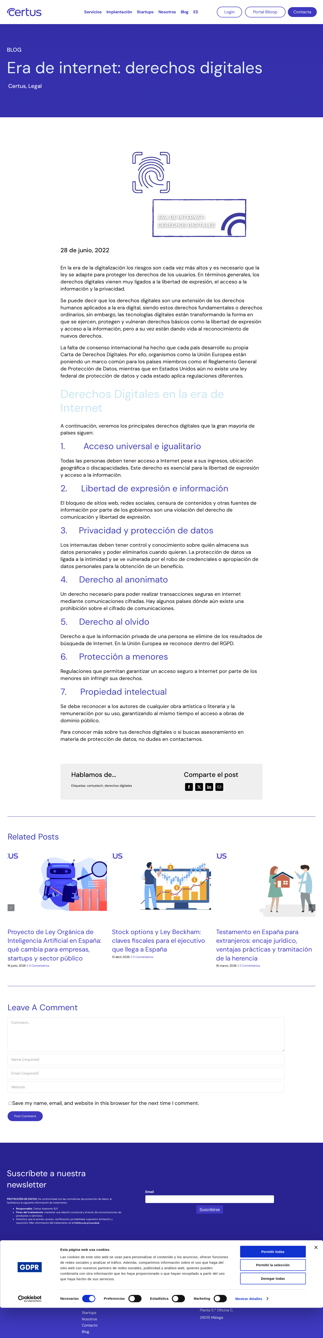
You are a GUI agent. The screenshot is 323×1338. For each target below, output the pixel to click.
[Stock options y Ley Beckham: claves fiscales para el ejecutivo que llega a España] (161, 850)
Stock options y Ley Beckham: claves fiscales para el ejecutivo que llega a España (158, 941)
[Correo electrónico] (219, 787)
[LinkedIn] (209, 787)
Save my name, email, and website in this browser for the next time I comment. (105, 1103)
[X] (199, 787)
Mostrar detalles (248, 1329)
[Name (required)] (146, 1059)
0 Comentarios (39, 966)
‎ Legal (34, 86)
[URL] (146, 1087)
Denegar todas (273, 1309)
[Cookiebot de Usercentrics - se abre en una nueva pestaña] (30, 1329)
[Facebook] (189, 787)
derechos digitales (118, 786)
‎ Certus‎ (16, 86)
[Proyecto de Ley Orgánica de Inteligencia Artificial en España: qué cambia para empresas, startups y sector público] (57, 850)
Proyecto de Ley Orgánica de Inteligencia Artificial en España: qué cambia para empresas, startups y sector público (54, 945)
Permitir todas (273, 1282)
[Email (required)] (146, 1073)
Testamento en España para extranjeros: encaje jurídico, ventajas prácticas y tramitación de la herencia (264, 945)
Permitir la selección (273, 1295)
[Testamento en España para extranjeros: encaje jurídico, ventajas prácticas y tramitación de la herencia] (265, 850)
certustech (95, 786)
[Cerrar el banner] (315, 1277)
